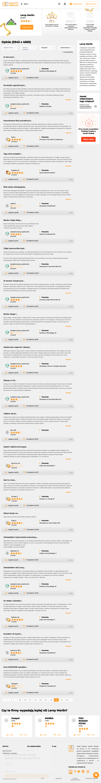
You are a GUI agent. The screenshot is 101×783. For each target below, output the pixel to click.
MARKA (49, 718)
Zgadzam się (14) (13, 77)
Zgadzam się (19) (13, 372)
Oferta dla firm (91, 4)
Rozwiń (68, 99)
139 (20, 700)
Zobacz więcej (88, 139)
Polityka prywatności (92, 778)
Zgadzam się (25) (13, 505)
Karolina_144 (15, 463)
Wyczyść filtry (68, 52)
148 (67, 700)
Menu (26, 4)
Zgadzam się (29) (13, 146)
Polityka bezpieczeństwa (75, 779)
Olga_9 (13, 520)
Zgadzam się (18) (13, 339)
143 (40, 700)
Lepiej (11, 735)
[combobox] (9, 47)
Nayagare (14, 684)
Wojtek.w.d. (15, 170)
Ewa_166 (13, 430)
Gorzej (25, 735)
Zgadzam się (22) (13, 113)
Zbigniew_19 (14, 551)
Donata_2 (14, 496)
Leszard (12, 203)
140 (25, 700)
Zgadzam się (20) (13, 529)
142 (35, 700)
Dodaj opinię (77, 4)
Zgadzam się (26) (13, 472)
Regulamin (59, 778)
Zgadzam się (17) (13, 241)
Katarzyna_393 (15, 650)
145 (51, 700)
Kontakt (54, 752)
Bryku (13, 137)
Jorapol (15, 718)
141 (30, 700)
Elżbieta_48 (15, 617)
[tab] (13, 746)
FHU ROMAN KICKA (83, 721)
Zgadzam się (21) (13, 179)
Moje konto (30, 750)
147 (62, 700)
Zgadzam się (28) (13, 212)
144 (46, 700)
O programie (56, 750)
